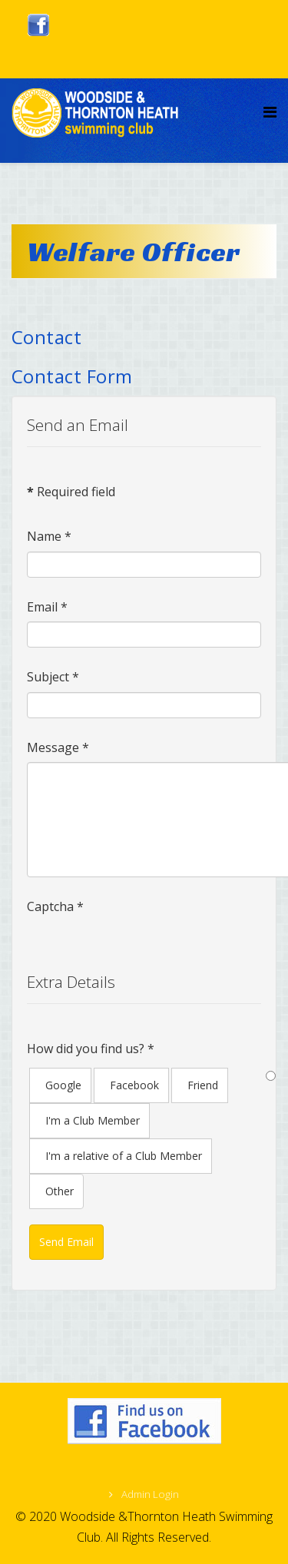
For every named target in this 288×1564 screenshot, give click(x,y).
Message (58, 747)
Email (47, 606)
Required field (71, 491)
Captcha (55, 906)
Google (63, 1085)
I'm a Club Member (92, 1120)
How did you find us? (90, 1048)
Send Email (66, 1241)
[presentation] (143, 952)
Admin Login (149, 1494)
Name (49, 536)
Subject (53, 676)
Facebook (134, 1085)
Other (59, 1191)
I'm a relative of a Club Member (123, 1155)
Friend (202, 1085)
